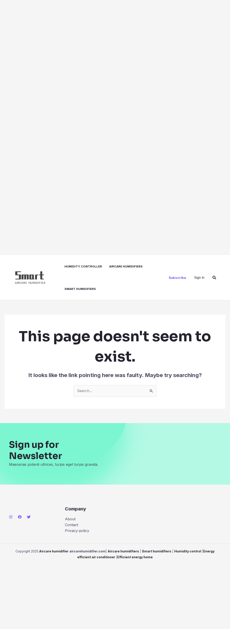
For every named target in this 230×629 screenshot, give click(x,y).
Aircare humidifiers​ (126, 266)
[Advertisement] (115, 127)
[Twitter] (29, 517)
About (70, 519)
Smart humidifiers (80, 289)
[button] (177, 277)
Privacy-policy (77, 530)
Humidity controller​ (83, 266)
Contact (71, 525)
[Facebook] (20, 517)
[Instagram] (11, 517)
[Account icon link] (199, 277)
